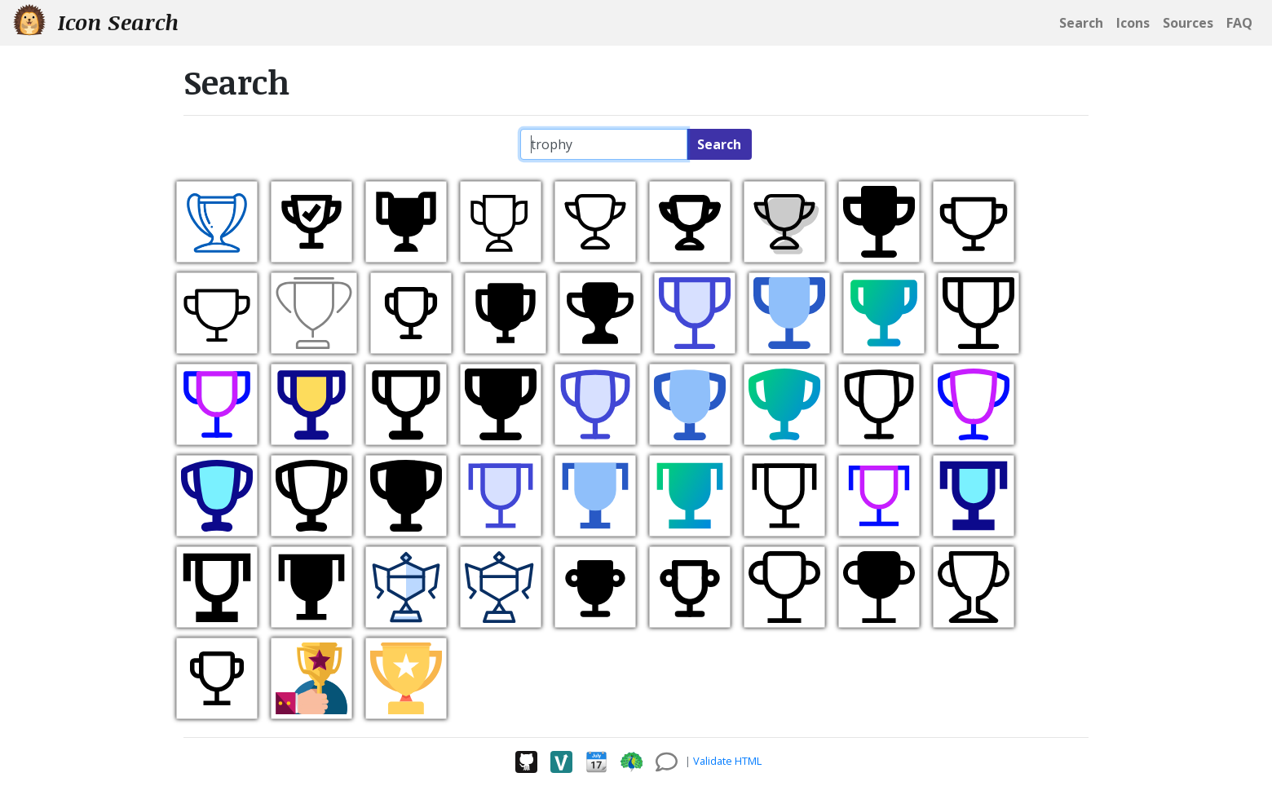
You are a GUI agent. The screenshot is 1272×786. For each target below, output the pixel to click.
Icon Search (96, 22)
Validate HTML (727, 760)
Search (719, 144)
